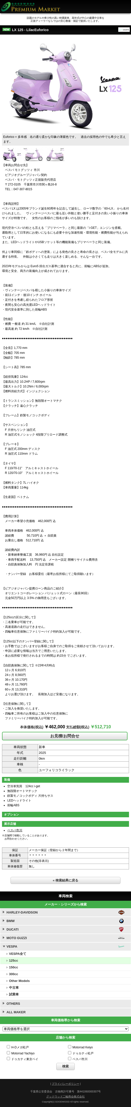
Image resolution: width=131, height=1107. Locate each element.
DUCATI (12, 929)
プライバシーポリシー (65, 1083)
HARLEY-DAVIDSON (22, 912)
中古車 (14, 987)
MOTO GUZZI (16, 938)
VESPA (11, 946)
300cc (13, 974)
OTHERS (13, 1003)
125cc (13, 960)
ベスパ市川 (14, 830)
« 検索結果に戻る (65, 880)
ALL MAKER (16, 1012)
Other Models (19, 981)
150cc (13, 967)
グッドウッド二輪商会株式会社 (65, 1096)
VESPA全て (17, 954)
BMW (10, 921)
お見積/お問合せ (64, 736)
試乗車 (14, 994)
